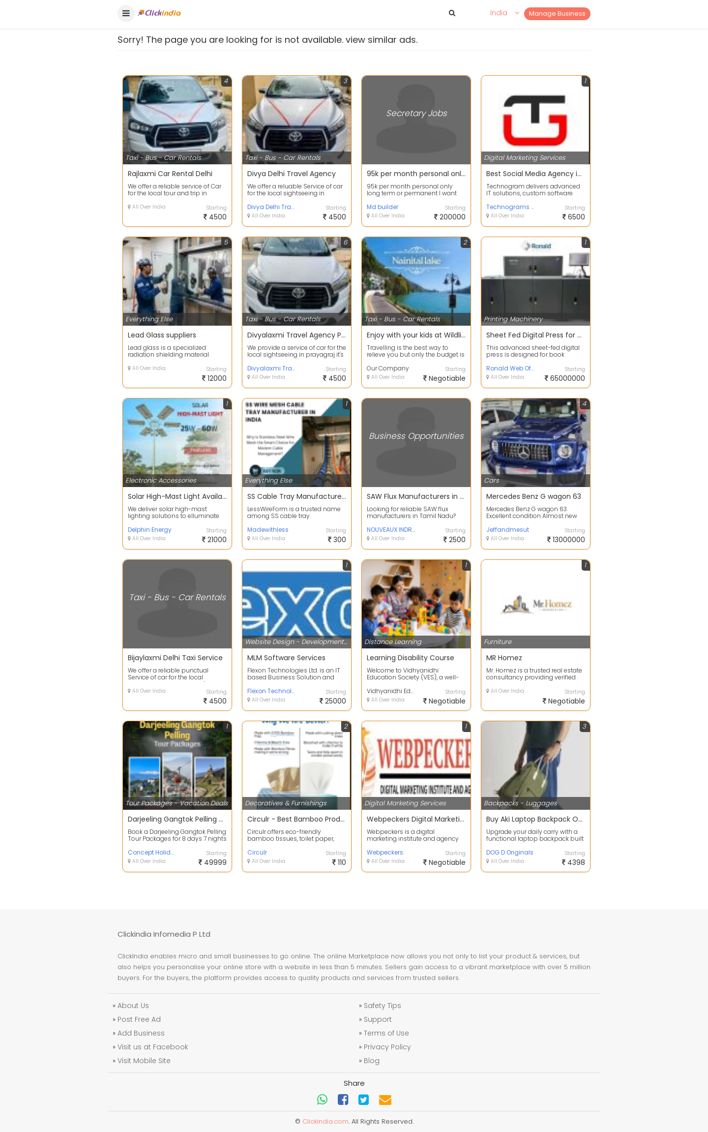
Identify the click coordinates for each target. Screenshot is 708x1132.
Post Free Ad (139, 1019)
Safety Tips (382, 1005)
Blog (372, 1061)
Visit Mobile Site (144, 1061)
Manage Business (557, 13)
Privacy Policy (387, 1047)
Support (378, 1019)
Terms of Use (386, 1033)
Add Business (141, 1033)
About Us (133, 1005)
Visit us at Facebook (153, 1047)
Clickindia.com (325, 1121)
